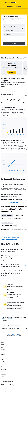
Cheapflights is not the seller (14, 323)
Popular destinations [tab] (7, 222)
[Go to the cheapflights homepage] (10, 2)
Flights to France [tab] (19, 215)
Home (9, 334)
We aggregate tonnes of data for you (14, 326)
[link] (11, 72)
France (17, 334)
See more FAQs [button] (14, 202)
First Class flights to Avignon (8, 233)
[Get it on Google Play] (5, 384)
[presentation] (25, 57)
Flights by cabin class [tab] (7, 215)
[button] (2, 2)
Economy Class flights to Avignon (9, 239)
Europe (13, 334)
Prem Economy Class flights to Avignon (11, 237)
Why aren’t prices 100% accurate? (14, 328)
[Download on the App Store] (14, 384)
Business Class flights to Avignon (9, 235)
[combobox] (6, 19)
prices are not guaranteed (7, 318)
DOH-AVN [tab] (14, 91)
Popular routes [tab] (17, 218)
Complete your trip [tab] (6, 218)
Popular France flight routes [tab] (9, 225)
